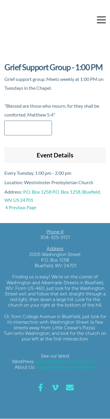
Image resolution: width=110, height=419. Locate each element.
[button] (101, 19)
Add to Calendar (28, 128)
